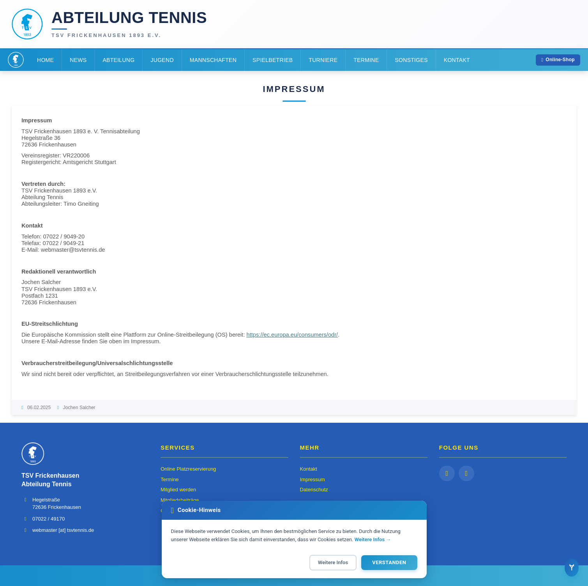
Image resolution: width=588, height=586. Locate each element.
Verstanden (389, 562)
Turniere (323, 60)
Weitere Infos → (373, 539)
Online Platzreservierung (188, 469)
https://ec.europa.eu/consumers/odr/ (292, 335)
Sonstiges (411, 60)
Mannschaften (213, 60)
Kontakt (457, 60)
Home (45, 60)
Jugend (161, 60)
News (78, 60)
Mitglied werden (178, 489)
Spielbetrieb (273, 60)
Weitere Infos (333, 562)
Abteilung (118, 60)
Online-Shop (558, 59)
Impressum (312, 479)
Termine (366, 60)
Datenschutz (314, 489)
